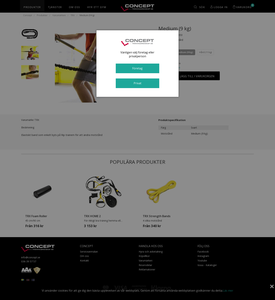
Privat (137, 83)
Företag (137, 68)
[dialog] (137, 63)
